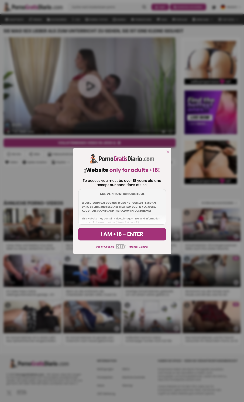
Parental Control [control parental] (138, 247)
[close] (168, 152)
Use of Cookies (105, 247)
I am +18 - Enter (122, 234)
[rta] (121, 248)
